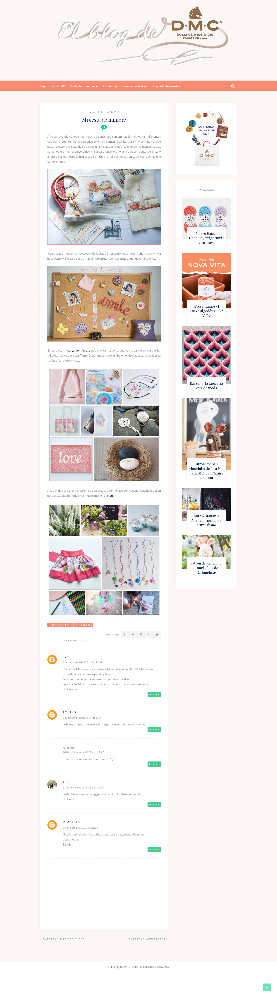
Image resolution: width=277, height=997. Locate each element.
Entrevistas (110, 86)
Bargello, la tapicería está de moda (206, 385)
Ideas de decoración (135, 86)
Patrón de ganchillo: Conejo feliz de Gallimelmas (206, 568)
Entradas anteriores (149, 939)
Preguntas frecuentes (166, 86)
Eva (66, 657)
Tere (66, 782)
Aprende (92, 86)
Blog (42, 86)
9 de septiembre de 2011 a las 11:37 (82, 717)
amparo (69, 712)
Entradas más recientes (62, 939)
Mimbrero (71, 822)
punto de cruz (83, 625)
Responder (154, 694)
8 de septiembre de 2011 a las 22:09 (82, 662)
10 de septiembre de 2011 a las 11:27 (83, 752)
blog (110, 495)
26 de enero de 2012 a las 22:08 (80, 827)
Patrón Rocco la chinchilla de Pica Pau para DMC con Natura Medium (206, 471)
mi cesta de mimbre (76, 350)
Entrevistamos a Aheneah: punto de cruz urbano (206, 520)
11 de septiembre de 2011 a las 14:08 (83, 787)
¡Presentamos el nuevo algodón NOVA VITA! (206, 311)
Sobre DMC (58, 86)
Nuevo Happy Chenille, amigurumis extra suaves (206, 238)
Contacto (76, 86)
